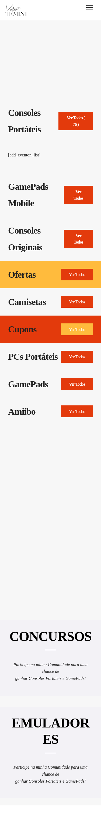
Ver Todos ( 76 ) (76, 121)
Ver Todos (78, 195)
